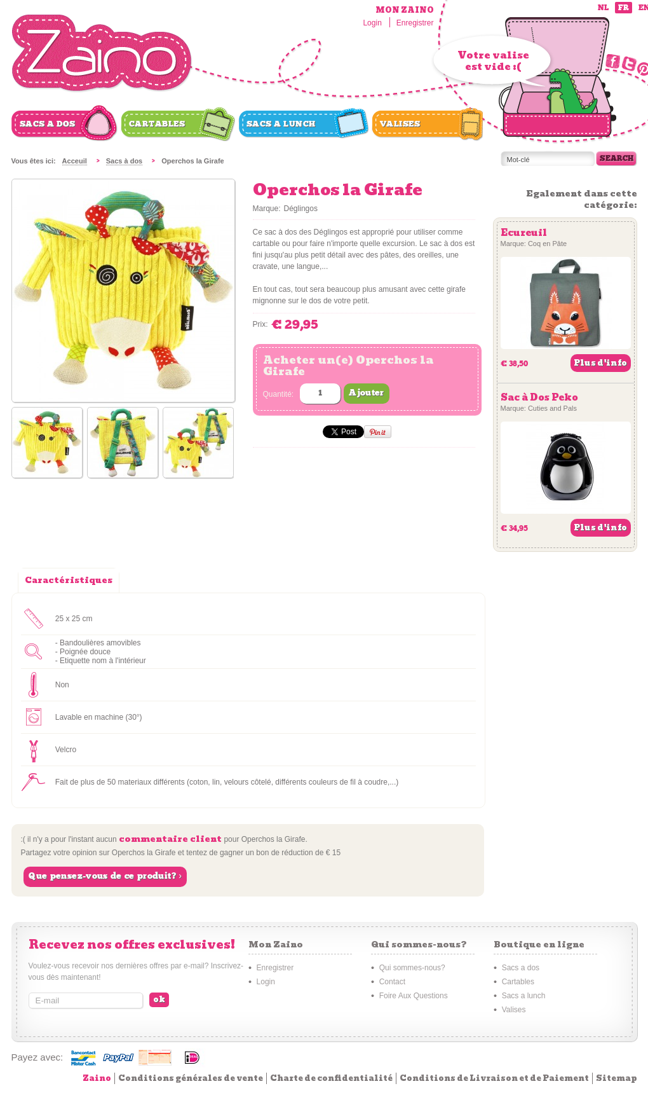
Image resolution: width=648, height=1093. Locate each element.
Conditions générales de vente (190, 1078)
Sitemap (616, 1078)
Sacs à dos (124, 161)
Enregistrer (415, 22)
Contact (392, 981)
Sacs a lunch (281, 124)
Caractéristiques (68, 580)
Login (372, 22)
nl (603, 8)
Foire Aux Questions (413, 995)
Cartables (157, 124)
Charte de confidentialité (331, 1078)
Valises (400, 124)
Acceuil (74, 161)
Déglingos (301, 208)
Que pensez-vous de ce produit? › (105, 876)
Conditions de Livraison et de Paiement (494, 1078)
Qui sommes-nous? (412, 967)
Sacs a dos (48, 124)
